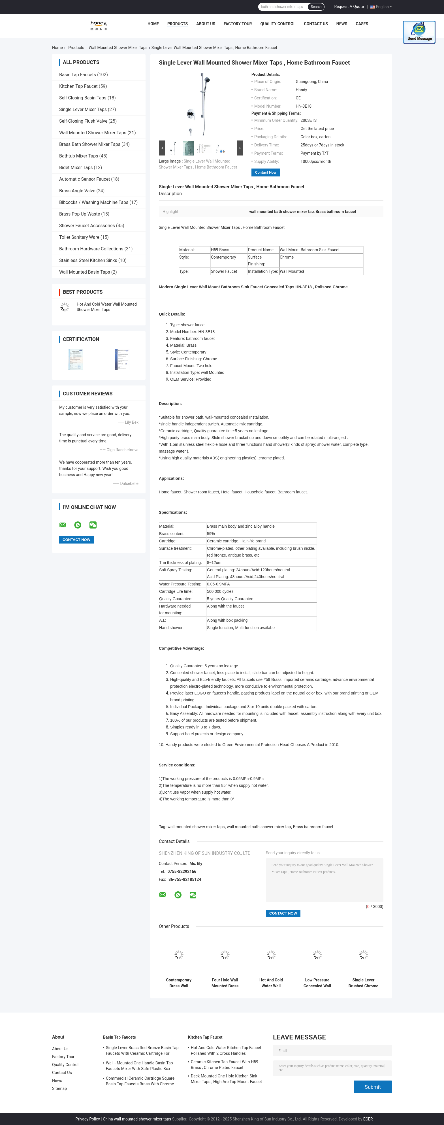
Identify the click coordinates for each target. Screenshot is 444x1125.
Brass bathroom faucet (313, 826)
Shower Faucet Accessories (87, 225)
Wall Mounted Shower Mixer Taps (118, 47)
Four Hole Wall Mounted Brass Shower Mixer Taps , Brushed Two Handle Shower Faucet (225, 983)
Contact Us (316, 24)
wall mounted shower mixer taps (196, 826)
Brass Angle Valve (77, 190)
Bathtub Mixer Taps (78, 156)
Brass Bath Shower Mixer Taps (89, 144)
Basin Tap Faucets (77, 74)
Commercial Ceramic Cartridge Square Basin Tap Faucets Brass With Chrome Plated (140, 1082)
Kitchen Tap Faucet (78, 86)
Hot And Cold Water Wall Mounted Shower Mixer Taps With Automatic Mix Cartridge (271, 983)
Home (153, 24)
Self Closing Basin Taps (82, 98)
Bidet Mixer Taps (76, 167)
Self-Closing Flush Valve (83, 121)
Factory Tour (238, 24)
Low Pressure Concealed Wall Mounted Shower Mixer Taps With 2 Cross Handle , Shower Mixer (317, 983)
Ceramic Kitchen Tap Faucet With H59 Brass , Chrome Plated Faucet (224, 1065)
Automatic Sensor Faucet (84, 179)
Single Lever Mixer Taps (83, 109)
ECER (368, 1119)
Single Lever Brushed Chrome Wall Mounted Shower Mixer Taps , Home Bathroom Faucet (364, 983)
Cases (362, 24)
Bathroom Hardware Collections (91, 249)
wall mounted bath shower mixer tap (259, 826)
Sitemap (59, 1088)
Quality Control (278, 24)
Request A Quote (349, 6)
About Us (205, 24)
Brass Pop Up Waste (79, 214)
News (341, 24)
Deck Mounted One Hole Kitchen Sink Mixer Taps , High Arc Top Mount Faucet (226, 1079)
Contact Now (265, 172)
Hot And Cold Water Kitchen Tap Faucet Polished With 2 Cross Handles (226, 1050)
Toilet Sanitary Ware (79, 237)
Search (316, 7)
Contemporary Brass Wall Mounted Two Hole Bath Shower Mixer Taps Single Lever (179, 983)
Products (177, 24)
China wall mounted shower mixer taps (137, 1119)
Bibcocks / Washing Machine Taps (93, 202)
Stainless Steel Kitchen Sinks (88, 260)
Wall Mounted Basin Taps (84, 272)
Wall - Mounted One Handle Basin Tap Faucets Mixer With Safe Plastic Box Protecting (139, 1067)
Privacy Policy (88, 1119)
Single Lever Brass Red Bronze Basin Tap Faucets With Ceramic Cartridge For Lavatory (142, 1051)
